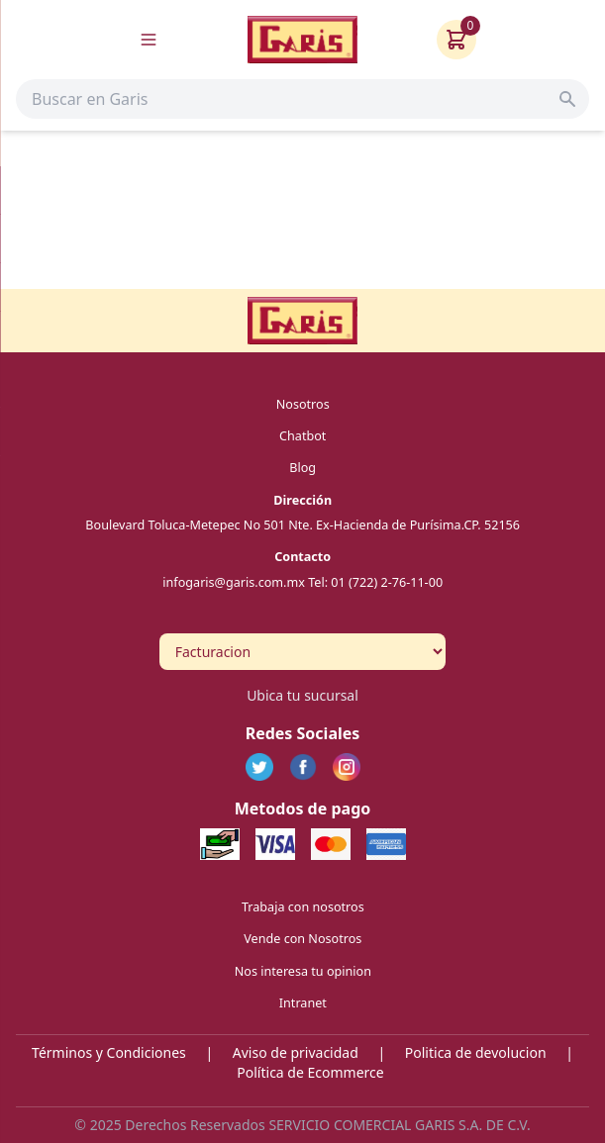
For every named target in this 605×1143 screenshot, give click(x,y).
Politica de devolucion (476, 1052)
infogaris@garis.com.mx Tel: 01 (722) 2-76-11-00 (302, 581)
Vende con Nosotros (302, 938)
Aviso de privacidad (295, 1052)
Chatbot (302, 435)
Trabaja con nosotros (303, 906)
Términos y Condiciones (109, 1052)
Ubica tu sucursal (302, 695)
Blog (302, 467)
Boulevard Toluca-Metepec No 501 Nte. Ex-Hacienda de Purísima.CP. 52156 (302, 524)
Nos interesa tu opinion (302, 970)
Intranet (302, 1003)
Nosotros (302, 403)
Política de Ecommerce (310, 1072)
